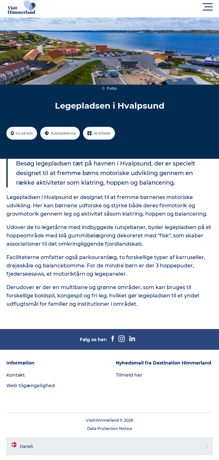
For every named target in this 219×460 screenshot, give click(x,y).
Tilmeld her (129, 375)
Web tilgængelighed (30, 385)
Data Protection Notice (109, 428)
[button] (138, 7)
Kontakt (15, 375)
